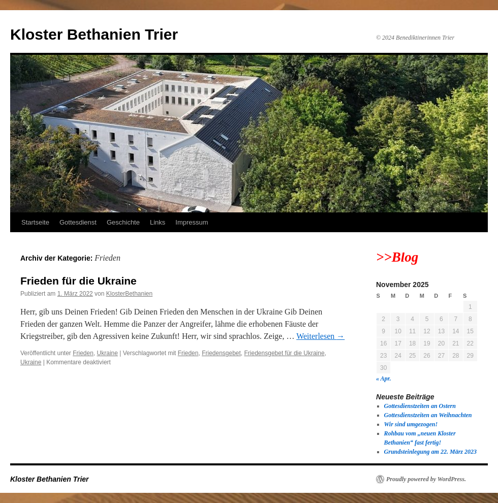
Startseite (35, 222)
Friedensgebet (221, 353)
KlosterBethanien (129, 293)
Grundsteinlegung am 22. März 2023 (430, 451)
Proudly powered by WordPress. (426, 479)
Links (157, 222)
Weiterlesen (320, 336)
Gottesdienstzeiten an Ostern (420, 406)
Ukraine (107, 353)
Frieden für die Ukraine (78, 281)
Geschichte (123, 222)
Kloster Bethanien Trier (94, 34)
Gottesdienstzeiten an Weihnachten (428, 415)
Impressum (191, 222)
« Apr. (383, 378)
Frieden (83, 353)
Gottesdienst (78, 222)
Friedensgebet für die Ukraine (284, 353)
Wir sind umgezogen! (411, 424)
